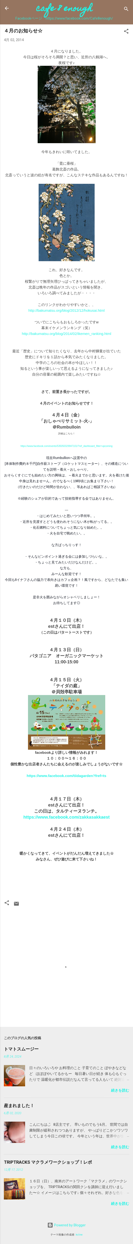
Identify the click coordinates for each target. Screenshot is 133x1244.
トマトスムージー (21, 1048)
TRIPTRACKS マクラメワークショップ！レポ (48, 1162)
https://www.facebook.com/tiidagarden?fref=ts (66, 776)
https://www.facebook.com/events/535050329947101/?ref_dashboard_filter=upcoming (66, 446)
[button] (126, 32)
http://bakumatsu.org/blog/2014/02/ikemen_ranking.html (66, 334)
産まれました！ (19, 1105)
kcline (79, 1234)
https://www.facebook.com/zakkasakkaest (66, 817)
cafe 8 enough (64, 9)
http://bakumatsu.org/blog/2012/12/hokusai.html (66, 310)
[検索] (126, 9)
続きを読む (120, 1090)
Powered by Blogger (66, 1225)
